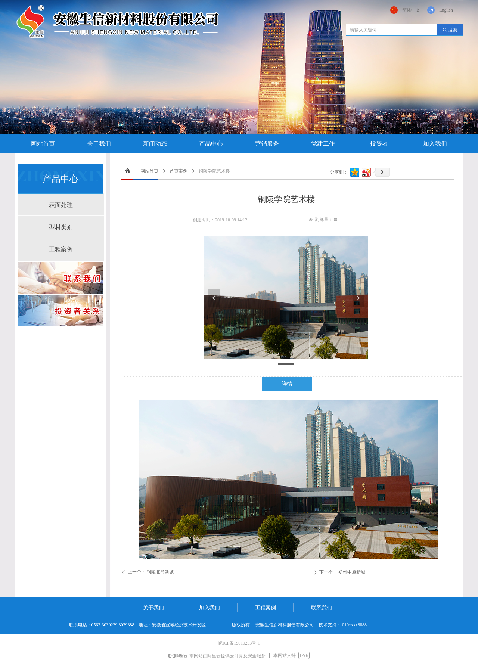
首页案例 (178, 171)
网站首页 (149, 171)
